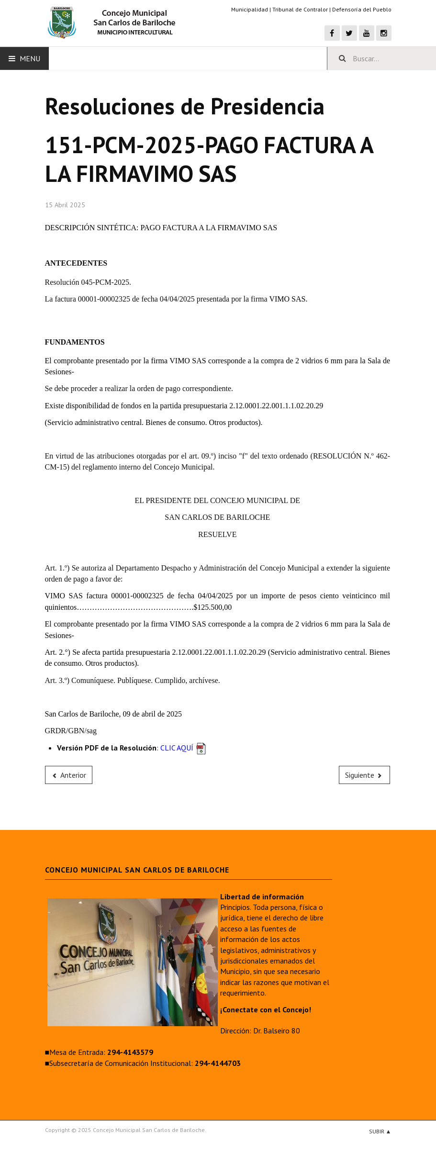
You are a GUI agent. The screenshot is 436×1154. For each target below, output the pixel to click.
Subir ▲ (380, 1131)
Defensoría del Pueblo (361, 9)
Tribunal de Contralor (300, 9)
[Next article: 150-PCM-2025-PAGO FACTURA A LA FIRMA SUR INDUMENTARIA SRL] (365, 775)
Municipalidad (249, 9)
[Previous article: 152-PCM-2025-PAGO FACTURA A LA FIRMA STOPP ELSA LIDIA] (69, 775)
